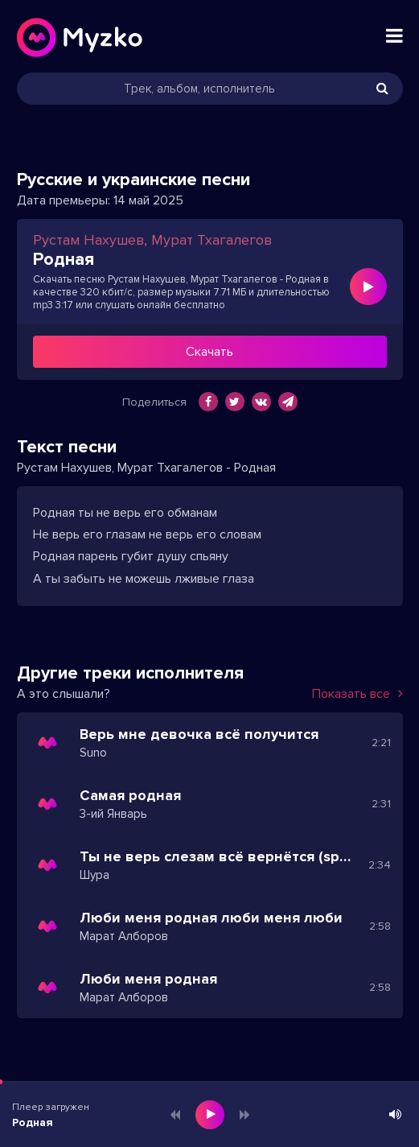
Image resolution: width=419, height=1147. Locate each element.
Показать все (357, 694)
